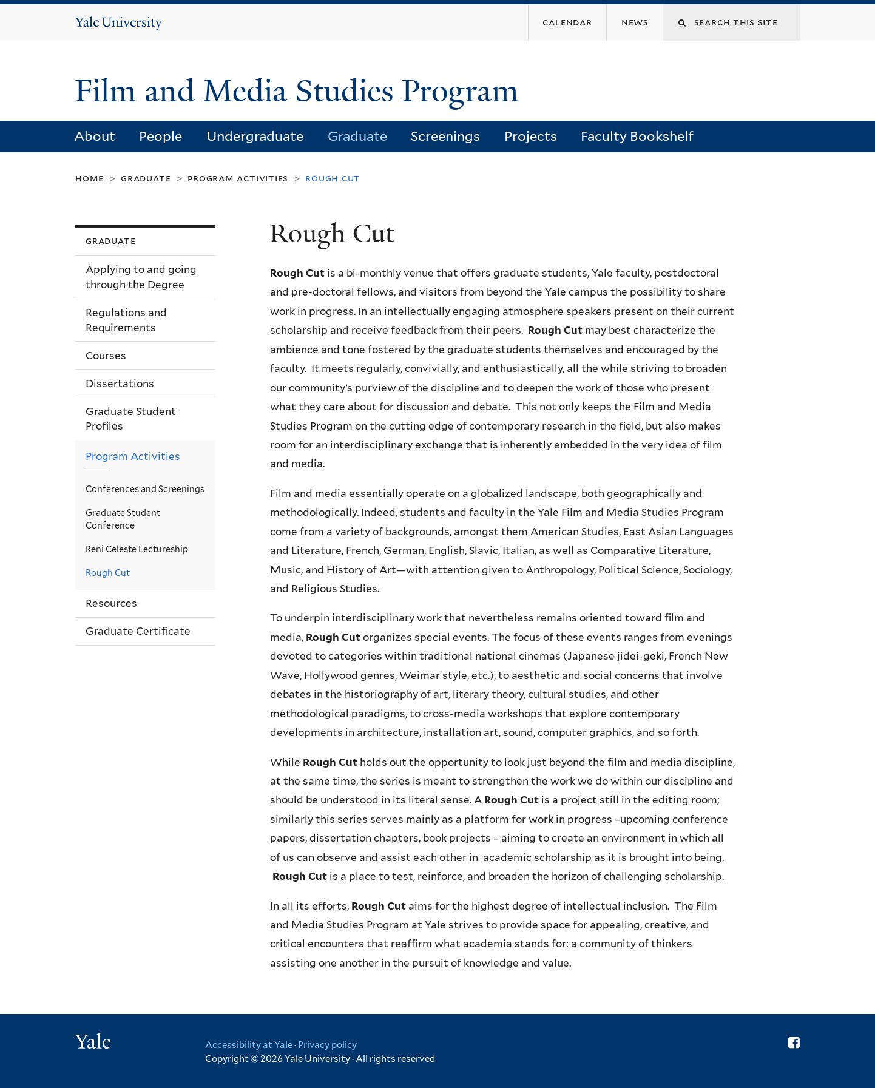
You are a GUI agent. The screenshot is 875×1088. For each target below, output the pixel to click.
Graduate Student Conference (123, 519)
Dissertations (120, 383)
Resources (111, 603)
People (160, 136)
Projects (530, 136)
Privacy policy (327, 1044)
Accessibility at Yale (248, 1044)
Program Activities (237, 178)
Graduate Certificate (138, 631)
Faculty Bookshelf (637, 136)
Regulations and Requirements (126, 320)
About (94, 136)
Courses (106, 356)
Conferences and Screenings (145, 489)
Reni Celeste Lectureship (137, 549)
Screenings (445, 136)
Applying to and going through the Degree (141, 277)
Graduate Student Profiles (131, 419)
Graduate (357, 136)
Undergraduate (254, 136)
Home (89, 178)
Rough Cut (108, 572)
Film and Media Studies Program (301, 91)
